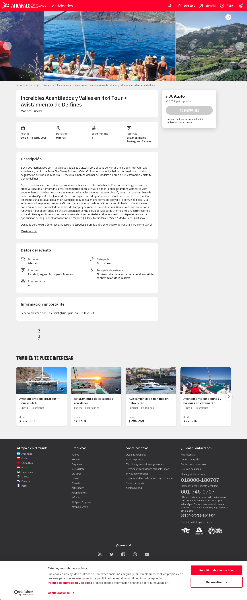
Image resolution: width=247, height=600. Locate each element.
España (23, 467)
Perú (22, 485)
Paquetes (77, 464)
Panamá (24, 481)
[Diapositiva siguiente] (229, 396)
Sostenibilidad (134, 488)
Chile (22, 458)
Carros (75, 478)
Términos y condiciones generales (145, 464)
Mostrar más (29, 231)
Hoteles (76, 459)
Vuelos (75, 454)
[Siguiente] (239, 46)
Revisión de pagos (191, 469)
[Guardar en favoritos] (228, 17)
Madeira (47, 85)
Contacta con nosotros (193, 464)
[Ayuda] (226, 5)
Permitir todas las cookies (216, 570)
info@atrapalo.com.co (200, 522)
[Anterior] (7, 46)
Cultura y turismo (63, 85)
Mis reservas (188, 454)
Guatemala (25, 472)
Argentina (24, 453)
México (23, 476)
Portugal (35, 85)
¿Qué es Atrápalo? (136, 454)
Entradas (76, 483)
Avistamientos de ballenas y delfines (109, 85)
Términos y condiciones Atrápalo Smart (148, 469)
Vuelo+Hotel (78, 469)
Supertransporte (135, 483)
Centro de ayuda (190, 459)
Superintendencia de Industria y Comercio (149, 478)
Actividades (22, 85)
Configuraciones (59, 592)
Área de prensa (134, 459)
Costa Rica (25, 463)
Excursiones (81, 85)
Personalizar (216, 582)
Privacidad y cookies (137, 473)
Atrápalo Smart (80, 507)
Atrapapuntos (79, 492)
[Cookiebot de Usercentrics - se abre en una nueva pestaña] (24, 593)
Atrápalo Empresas (82, 502)
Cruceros (76, 473)
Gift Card (76, 497)
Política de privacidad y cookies (70, 582)
